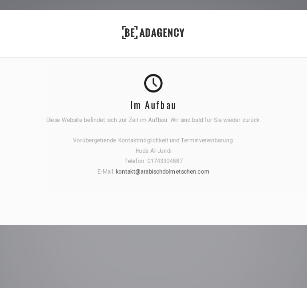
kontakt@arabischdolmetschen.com (162, 171)
